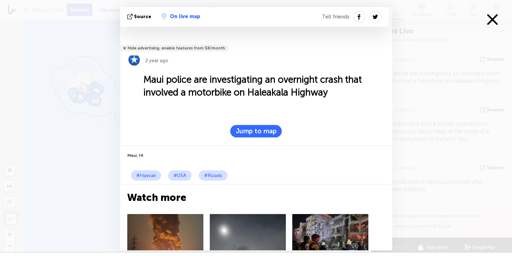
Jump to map (256, 131)
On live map (181, 16)
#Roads (213, 175)
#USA (180, 175)
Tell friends (336, 17)
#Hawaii (146, 175)
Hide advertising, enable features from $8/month (176, 48)
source (140, 16)
